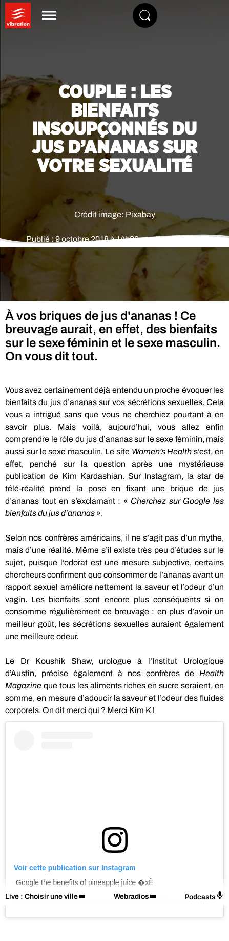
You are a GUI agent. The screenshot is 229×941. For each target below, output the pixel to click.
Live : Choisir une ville (41, 896)
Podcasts (204, 896)
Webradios (131, 896)
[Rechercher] (145, 15)
